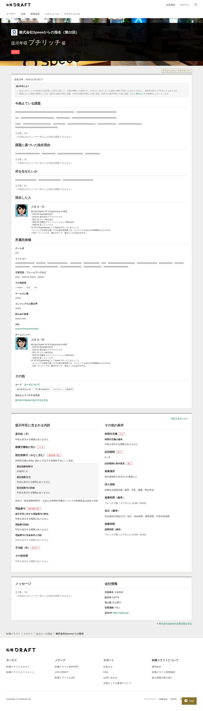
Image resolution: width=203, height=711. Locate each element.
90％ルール (141, 94)
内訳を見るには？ (180, 418)
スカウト (28, 633)
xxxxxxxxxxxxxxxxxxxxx (27, 328)
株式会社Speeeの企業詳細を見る (177, 71)
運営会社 (156, 666)
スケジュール (52, 14)
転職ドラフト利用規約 (163, 672)
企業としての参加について (117, 683)
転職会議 (163, 699)
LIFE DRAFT (62, 672)
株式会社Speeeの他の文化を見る (31, 400)
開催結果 (35, 14)
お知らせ (108, 666)
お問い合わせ (110, 677)
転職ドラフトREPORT (67, 666)
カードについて (32, 384)
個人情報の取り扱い (162, 677)
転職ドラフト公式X (65, 677)
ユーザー (11, 14)
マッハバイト (150, 699)
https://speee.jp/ (121, 613)
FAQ (105, 672)
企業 (23, 14)
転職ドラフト (13, 633)
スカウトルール (72, 14)
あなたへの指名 (44, 633)
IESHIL (173, 699)
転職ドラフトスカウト (18, 666)
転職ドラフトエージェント (20, 672)
